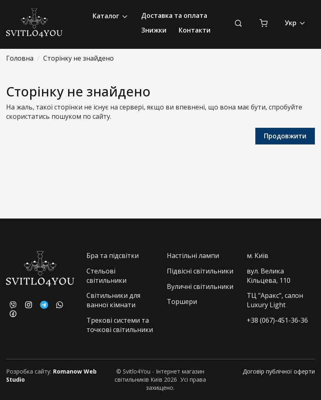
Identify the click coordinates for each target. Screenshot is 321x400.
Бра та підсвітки (112, 255)
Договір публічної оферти (279, 371)
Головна (19, 58)
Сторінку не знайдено (78, 58)
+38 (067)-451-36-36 (277, 320)
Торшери (182, 301)
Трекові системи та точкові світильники (119, 325)
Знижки (153, 30)
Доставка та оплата (174, 15)
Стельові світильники (106, 276)
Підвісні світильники (200, 271)
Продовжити (285, 135)
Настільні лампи (193, 255)
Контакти (194, 30)
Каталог (111, 16)
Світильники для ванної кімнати (113, 300)
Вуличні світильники (200, 286)
